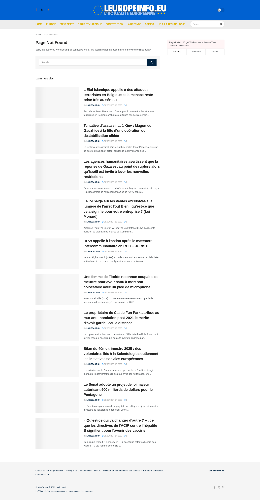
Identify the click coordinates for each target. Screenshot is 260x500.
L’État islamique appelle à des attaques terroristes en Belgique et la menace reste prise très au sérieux (118, 95)
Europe (51, 24)
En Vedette (67, 24)
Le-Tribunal (61, 487)
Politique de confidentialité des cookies (121, 470)
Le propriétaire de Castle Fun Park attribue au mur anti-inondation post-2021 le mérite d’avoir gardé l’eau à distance (121, 318)
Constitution (114, 24)
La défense (134, 24)
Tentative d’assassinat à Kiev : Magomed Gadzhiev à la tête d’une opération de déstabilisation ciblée (117, 130)
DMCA (97, 470)
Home (38, 24)
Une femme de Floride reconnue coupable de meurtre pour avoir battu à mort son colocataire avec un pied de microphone (121, 282)
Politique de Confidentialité (79, 470)
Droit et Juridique (90, 24)
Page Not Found (51, 35)
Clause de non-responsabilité (49, 470)
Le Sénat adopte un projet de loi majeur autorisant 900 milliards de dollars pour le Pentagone (118, 389)
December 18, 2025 (112, 105)
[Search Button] (221, 24)
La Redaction (93, 105)
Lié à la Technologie (171, 24)
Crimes (149, 24)
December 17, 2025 (112, 292)
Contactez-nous (43, 474)
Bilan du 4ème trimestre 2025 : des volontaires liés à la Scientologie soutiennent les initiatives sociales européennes (121, 353)
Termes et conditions (152, 470)
